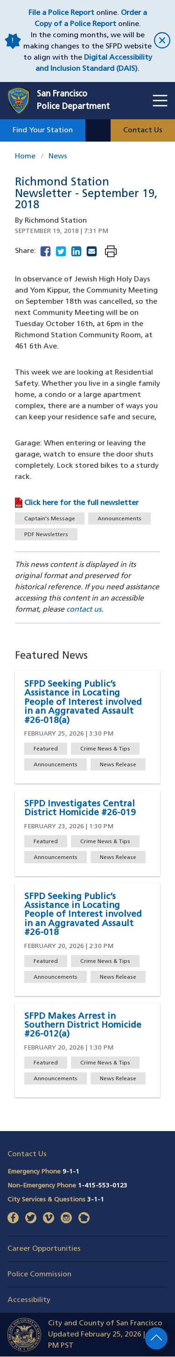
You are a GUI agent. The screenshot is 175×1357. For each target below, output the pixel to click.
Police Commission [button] (39, 1274)
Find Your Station (43, 130)
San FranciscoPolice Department (73, 100)
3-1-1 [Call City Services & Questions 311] (95, 1199)
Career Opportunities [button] (44, 1249)
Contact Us (142, 130)
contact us (83, 610)
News (58, 156)
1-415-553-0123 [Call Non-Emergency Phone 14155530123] (102, 1185)
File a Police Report (61, 13)
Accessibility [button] (28, 1300)
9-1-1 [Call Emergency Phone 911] (71, 1171)
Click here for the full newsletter (81, 503)
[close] (161, 41)
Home (25, 156)
